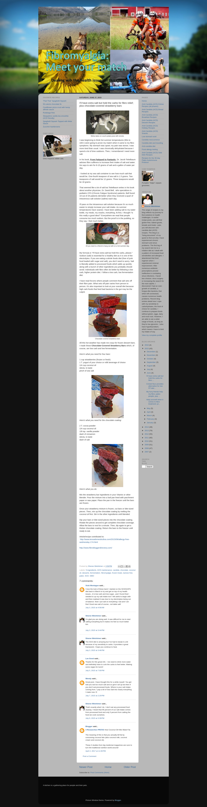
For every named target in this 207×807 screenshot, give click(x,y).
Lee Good (90, 659)
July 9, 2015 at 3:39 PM (95, 718)
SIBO (92, 576)
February (151, 419)
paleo (81, 576)
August (150, 366)
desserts (85, 573)
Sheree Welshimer (93, 616)
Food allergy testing (150, 149)
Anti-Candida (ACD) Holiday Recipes (150, 127)
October (150, 359)
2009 (147, 445)
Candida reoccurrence (151, 140)
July (149, 369)
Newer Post (86, 767)
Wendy (88, 679)
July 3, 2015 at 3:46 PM (95, 650)
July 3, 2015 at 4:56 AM (95, 608)
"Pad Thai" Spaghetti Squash (54, 101)
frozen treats (117, 573)
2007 (147, 452)
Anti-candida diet (148, 146)
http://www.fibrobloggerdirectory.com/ (95, 548)
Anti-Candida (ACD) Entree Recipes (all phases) (153, 105)
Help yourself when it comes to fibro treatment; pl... (154, 402)
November (151, 355)
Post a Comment (89, 756)
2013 (147, 431)
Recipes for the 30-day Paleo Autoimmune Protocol (151, 160)
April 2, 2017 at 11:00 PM (96, 751)
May (149, 408)
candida (116, 570)
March (149, 415)
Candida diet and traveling (152, 143)
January (150, 423)
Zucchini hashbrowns (51, 127)
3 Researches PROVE (95, 730)
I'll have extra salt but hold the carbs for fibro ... (154, 378)
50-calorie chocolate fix (52, 104)
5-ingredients (91, 570)
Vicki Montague (92, 586)
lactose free (128, 573)
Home (108, 767)
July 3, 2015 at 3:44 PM (95, 630)
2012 (147, 434)
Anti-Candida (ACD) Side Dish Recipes (152, 154)
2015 (147, 349)
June (149, 373)
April (149, 412)
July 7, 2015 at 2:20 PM (95, 696)
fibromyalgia (106, 573)
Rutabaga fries (49, 113)
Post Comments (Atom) (99, 773)
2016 (147, 345)
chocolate (124, 570)
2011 (147, 438)
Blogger (89, 726)
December (151, 352)
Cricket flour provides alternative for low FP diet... (154, 386)
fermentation (95, 573)
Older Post (130, 767)
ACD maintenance (104, 570)
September (151, 362)
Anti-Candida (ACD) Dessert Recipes (150, 121)
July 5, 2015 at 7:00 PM (95, 670)
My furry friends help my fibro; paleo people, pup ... (154, 394)
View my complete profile (152, 335)
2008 (147, 448)
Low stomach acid (149, 137)
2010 (147, 441)
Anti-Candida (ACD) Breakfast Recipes (150, 116)
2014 (147, 427)
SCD (87, 576)
